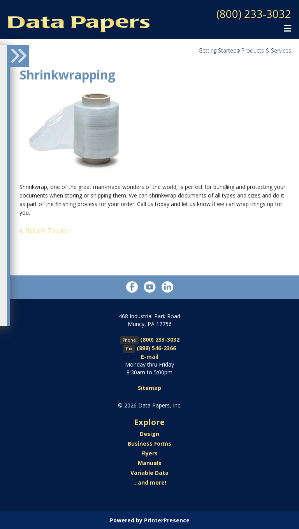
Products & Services (266, 50)
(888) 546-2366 (156, 347)
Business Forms (149, 443)
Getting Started (218, 50)
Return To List (46, 230)
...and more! (149, 482)
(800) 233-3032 (253, 13)
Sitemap (149, 387)
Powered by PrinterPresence (150, 520)
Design (149, 433)
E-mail (149, 356)
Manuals (150, 462)
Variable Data (149, 472)
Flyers (149, 453)
